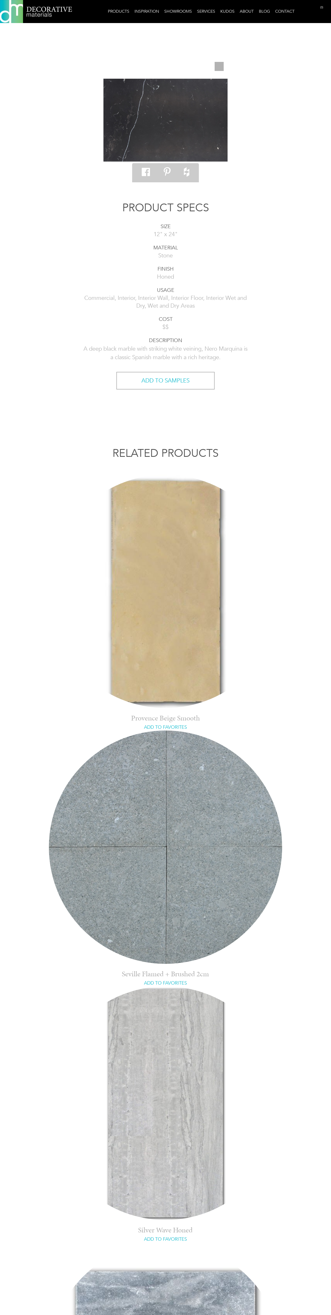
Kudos (227, 11)
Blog (264, 11)
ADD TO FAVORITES (165, 727)
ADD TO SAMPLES (165, 380)
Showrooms (178, 11)
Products (118, 11)
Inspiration (146, 11)
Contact (285, 11)
